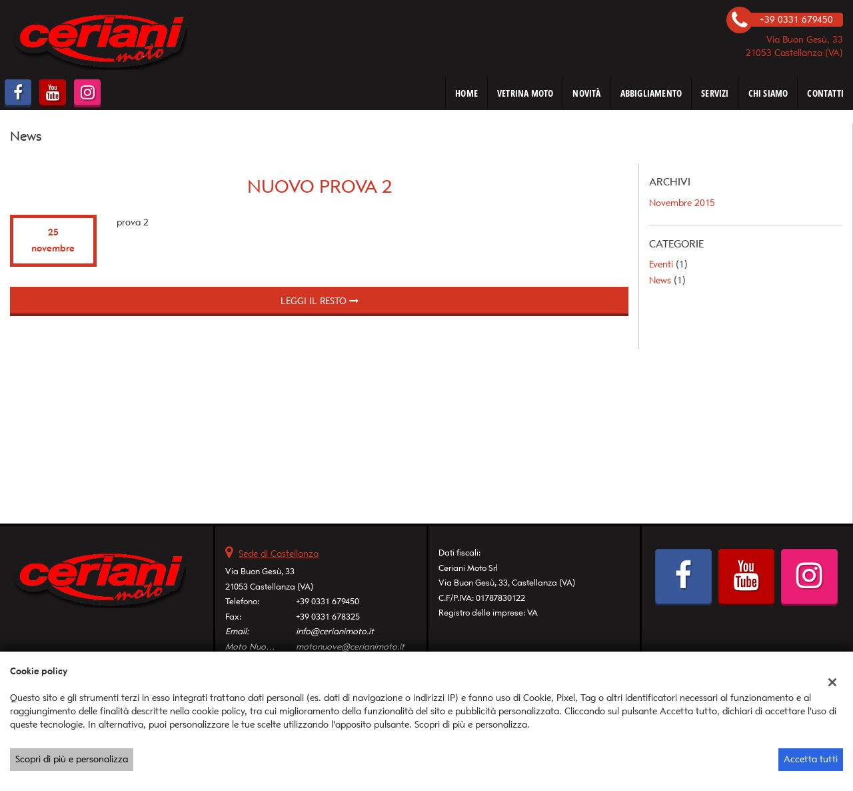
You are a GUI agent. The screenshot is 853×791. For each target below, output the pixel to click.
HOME (466, 93)
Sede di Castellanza (279, 554)
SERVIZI (714, 93)
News (660, 280)
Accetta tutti (811, 759)
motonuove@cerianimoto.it (350, 646)
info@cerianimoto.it (335, 631)
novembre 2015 (682, 203)
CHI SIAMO (768, 93)
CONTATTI (825, 93)
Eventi (661, 264)
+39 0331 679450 (327, 601)
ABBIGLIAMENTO (651, 93)
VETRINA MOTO (525, 93)
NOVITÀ (586, 93)
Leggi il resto (320, 301)
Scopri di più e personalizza (71, 759)
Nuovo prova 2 (319, 186)
